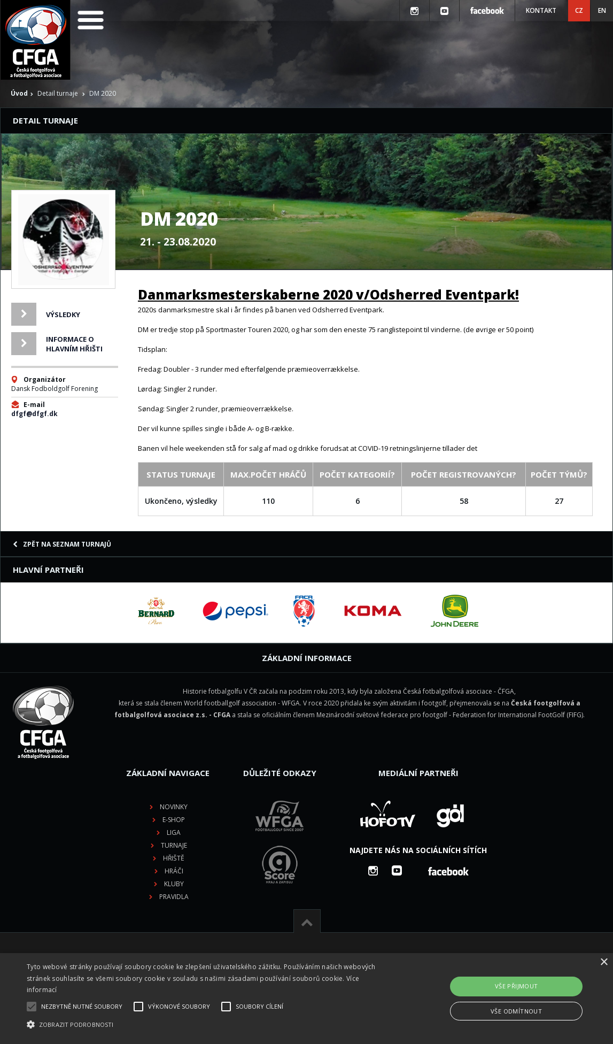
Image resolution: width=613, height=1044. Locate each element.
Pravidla (174, 896)
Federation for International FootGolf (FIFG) (518, 714)
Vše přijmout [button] (516, 986)
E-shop (173, 819)
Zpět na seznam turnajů (62, 544)
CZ (579, 10)
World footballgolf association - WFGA (242, 703)
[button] (209, 1025)
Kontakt (541, 10)
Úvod (19, 93)
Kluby (174, 883)
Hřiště (173, 858)
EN (602, 10)
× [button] (604, 962)
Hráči (174, 871)
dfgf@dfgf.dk (34, 413)
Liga (174, 832)
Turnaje (174, 845)
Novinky (174, 806)
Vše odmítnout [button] (516, 1011)
